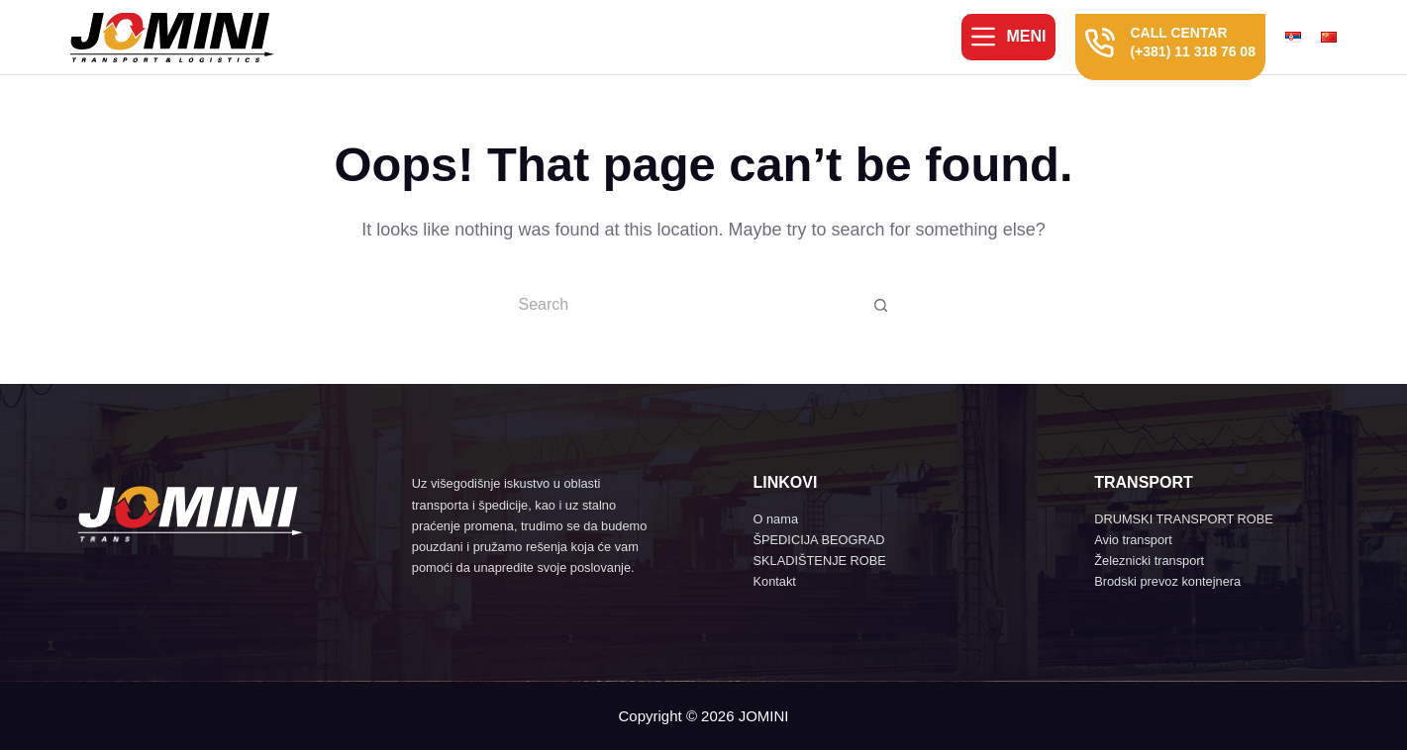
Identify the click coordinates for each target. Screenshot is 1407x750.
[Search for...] (683, 305)
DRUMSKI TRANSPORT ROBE (1183, 519)
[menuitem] (1298, 37)
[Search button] (881, 305)
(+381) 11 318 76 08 (1193, 51)
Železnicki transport (1149, 560)
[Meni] (1008, 36)
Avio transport (1133, 539)
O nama (775, 519)
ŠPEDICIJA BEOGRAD (818, 539)
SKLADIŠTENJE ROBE (819, 560)
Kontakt (774, 581)
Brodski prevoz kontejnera (1167, 581)
